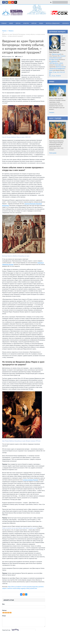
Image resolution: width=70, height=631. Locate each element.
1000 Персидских (53, 63)
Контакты (65, 23)
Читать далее (52, 153)
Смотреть (51, 112)
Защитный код (6, 630)
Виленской (59, 66)
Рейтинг (4, 610)
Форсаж (33, 23)
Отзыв (4, 616)
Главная (3, 23)
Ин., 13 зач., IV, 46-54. (55, 76)
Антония (62, 56)
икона (59, 54)
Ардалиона (54, 61)
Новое (11, 23)
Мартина (54, 54)
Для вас (18, 23)
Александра (58, 65)
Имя (3, 604)
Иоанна (55, 58)
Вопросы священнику (53, 23)
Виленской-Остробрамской (57, 68)
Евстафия (52, 59)
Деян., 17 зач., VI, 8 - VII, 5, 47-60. (57, 73)
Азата (61, 63)
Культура (26, 23)
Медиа (41, 23)
